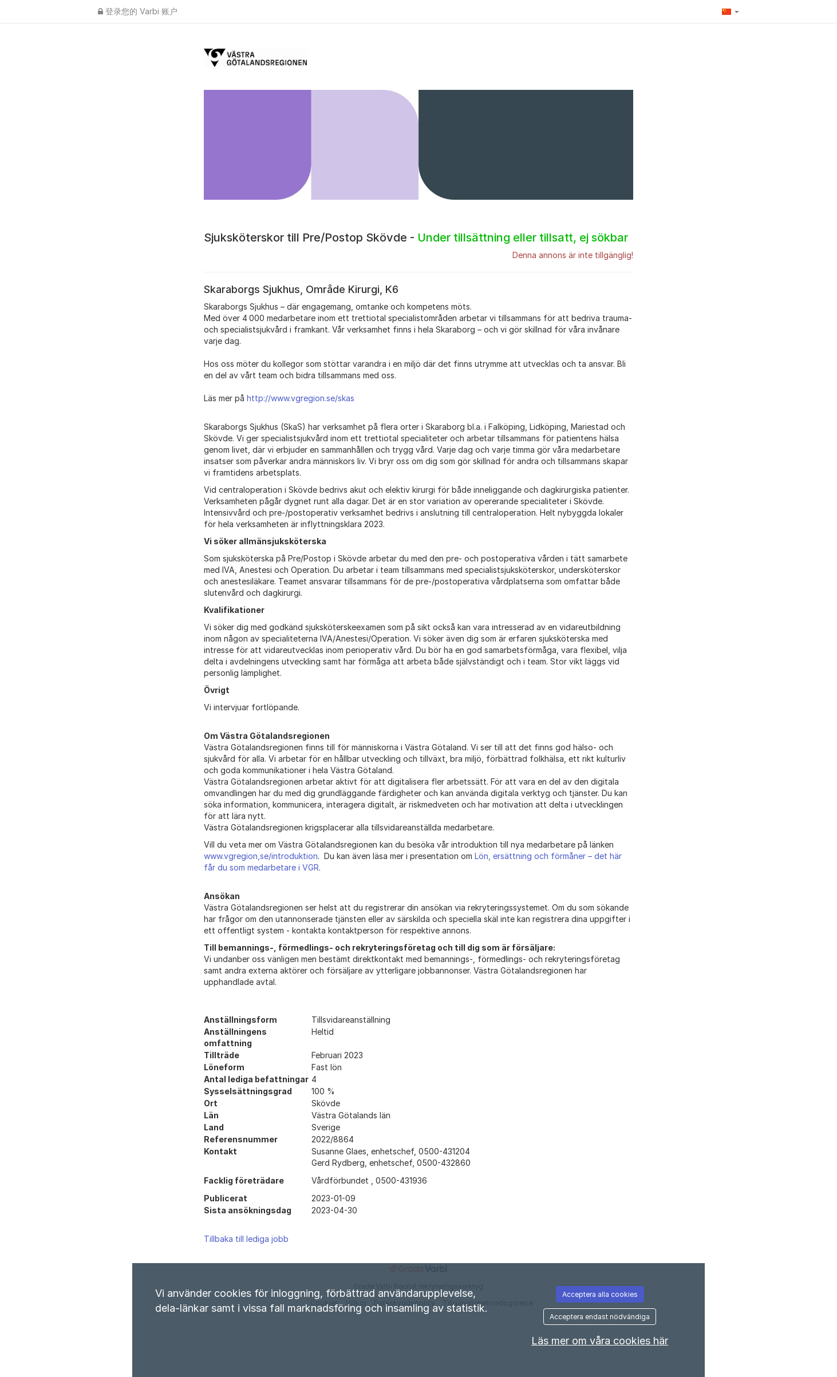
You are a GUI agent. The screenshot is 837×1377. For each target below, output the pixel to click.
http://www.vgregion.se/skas (300, 398)
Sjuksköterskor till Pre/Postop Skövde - (416, 237)
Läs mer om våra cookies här (599, 1341)
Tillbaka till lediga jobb (246, 1239)
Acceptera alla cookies (600, 1294)
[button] (730, 11)
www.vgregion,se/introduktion (261, 856)
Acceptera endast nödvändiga (600, 1316)
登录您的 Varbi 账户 (137, 11)
